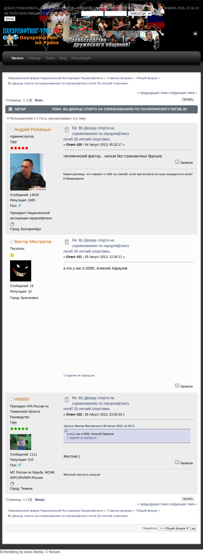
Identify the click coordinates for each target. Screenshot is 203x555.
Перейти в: (150, 528)
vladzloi (21, 399)
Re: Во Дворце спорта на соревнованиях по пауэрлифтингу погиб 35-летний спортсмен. (96, 133)
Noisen (54, 552)
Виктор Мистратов (32, 241)
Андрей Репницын (32, 129)
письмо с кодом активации (53, 13)
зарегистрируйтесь (118, 8)
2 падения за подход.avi (79, 375)
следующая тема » (183, 93)
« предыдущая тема (152, 93)
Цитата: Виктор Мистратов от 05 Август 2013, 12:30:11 (99, 426)
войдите (84, 8)
